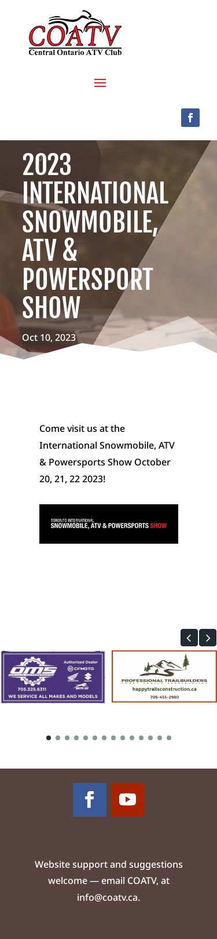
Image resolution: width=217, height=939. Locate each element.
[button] (189, 637)
